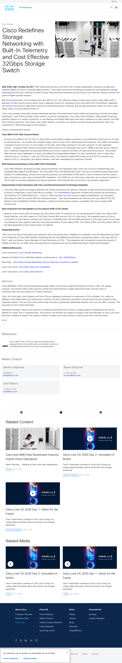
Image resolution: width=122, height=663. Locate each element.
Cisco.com (20, 622)
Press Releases (46, 614)
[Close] (67, 652)
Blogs (71, 622)
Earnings (93, 614)
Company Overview (23, 614)
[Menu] (116, 7)
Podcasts (73, 627)
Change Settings (30, 658)
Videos (72, 614)
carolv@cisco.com (10, 392)
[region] (35, 656)
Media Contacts (46, 618)
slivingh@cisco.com (10, 375)
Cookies (84, 654)
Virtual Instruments (14, 106)
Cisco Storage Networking (30, 253)
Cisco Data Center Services (31, 272)
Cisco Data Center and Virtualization (34, 267)
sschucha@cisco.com (72, 375)
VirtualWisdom (64, 193)
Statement (74, 654)
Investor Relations (96, 618)
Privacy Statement (10, 658)
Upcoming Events (47, 631)
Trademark (95, 654)
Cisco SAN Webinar (67, 257)
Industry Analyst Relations (51, 622)
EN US (114, 1)
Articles (72, 618)
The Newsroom (25, 7)
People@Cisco (75, 631)
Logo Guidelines (47, 627)
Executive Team (22, 618)
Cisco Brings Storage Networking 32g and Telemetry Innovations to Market (45, 262)
